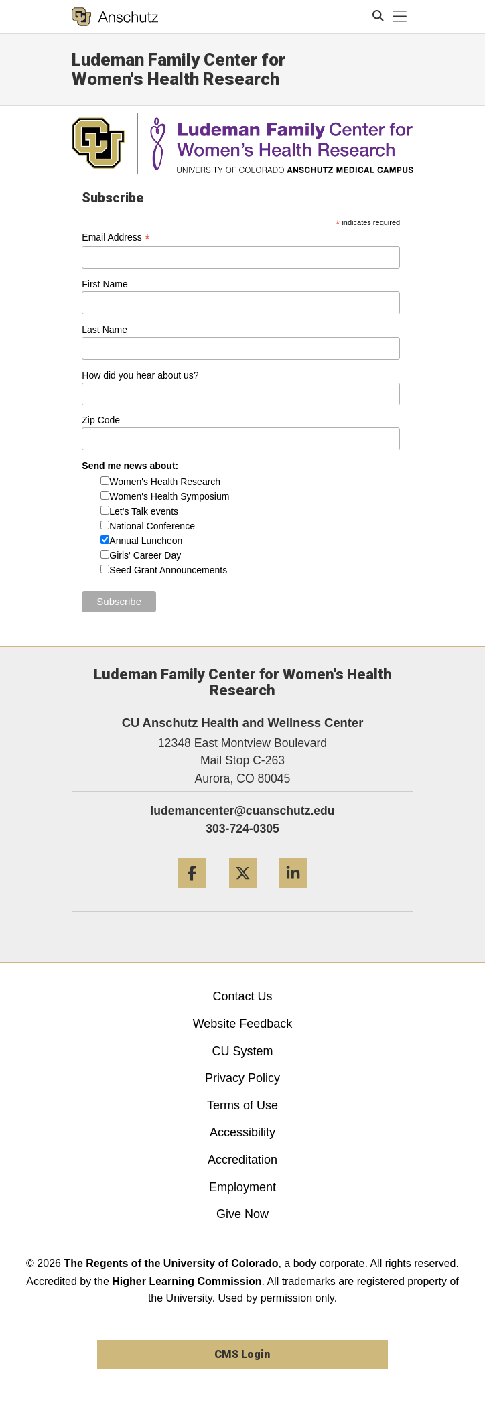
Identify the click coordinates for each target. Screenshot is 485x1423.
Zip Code (101, 420)
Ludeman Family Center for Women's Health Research (178, 69)
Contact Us (242, 996)
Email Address (116, 237)
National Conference (152, 526)
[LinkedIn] (293, 892)
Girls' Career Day (145, 555)
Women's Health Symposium (169, 496)
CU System (242, 1051)
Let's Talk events (143, 511)
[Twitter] (243, 892)
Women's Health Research (164, 481)
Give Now (242, 1214)
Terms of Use (242, 1105)
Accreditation (242, 1159)
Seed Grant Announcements (168, 570)
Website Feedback (243, 1023)
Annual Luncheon (145, 540)
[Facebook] (192, 892)
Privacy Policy (242, 1078)
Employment (242, 1187)
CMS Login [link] (242, 1354)
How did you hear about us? (140, 375)
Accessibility (242, 1132)
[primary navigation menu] (400, 16)
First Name (104, 284)
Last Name (104, 329)
